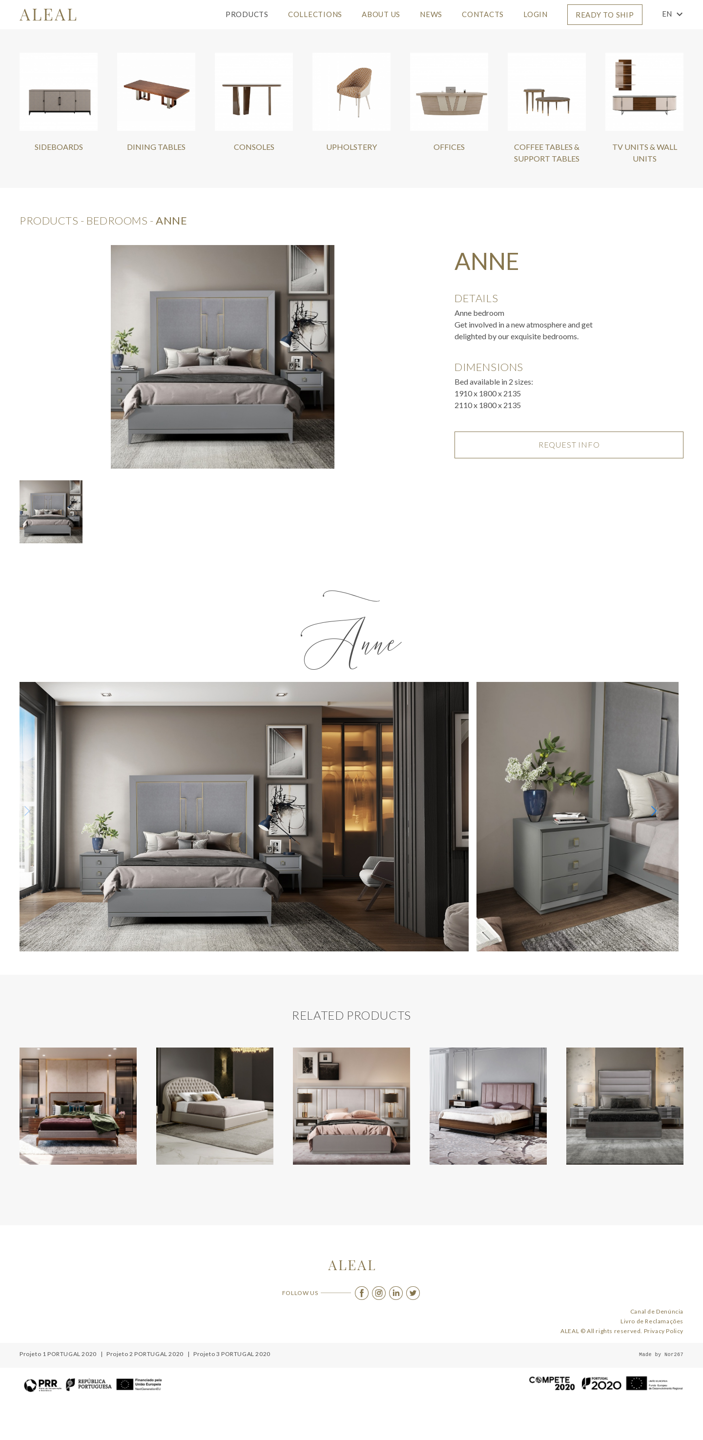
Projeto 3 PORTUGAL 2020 (231, 1354)
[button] (657, 812)
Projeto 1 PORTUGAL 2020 (58, 1354)
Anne (171, 220)
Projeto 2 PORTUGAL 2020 (145, 1354)
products (49, 220)
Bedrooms (116, 220)
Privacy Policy (663, 1331)
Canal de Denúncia (656, 1311)
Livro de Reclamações (651, 1321)
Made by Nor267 (661, 1355)
